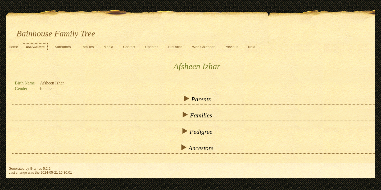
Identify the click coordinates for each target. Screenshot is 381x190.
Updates (151, 47)
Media (108, 47)
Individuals (35, 47)
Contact (129, 47)
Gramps (36, 168)
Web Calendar (203, 47)
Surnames (63, 47)
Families (87, 47)
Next (251, 47)
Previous (231, 47)
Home (13, 47)
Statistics (175, 47)
